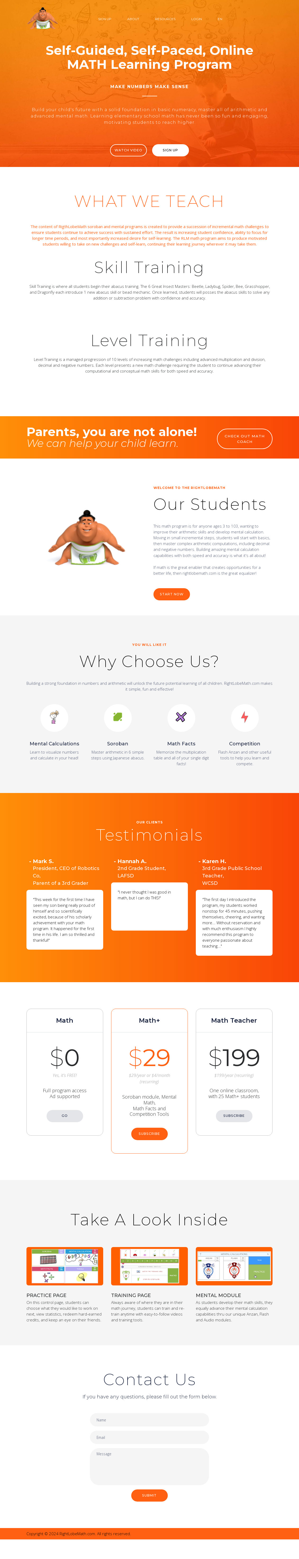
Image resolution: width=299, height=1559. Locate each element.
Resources (165, 19)
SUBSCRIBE (149, 1135)
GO (65, 1117)
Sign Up (104, 19)
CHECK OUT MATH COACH (244, 442)
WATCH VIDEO (125, 150)
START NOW (173, 602)
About (133, 19)
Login (196, 19)
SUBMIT (150, 1514)
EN (220, 19)
